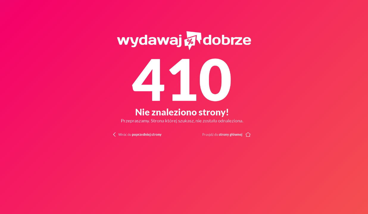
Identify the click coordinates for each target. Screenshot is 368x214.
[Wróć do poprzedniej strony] (129, 134)
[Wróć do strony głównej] (276, 134)
